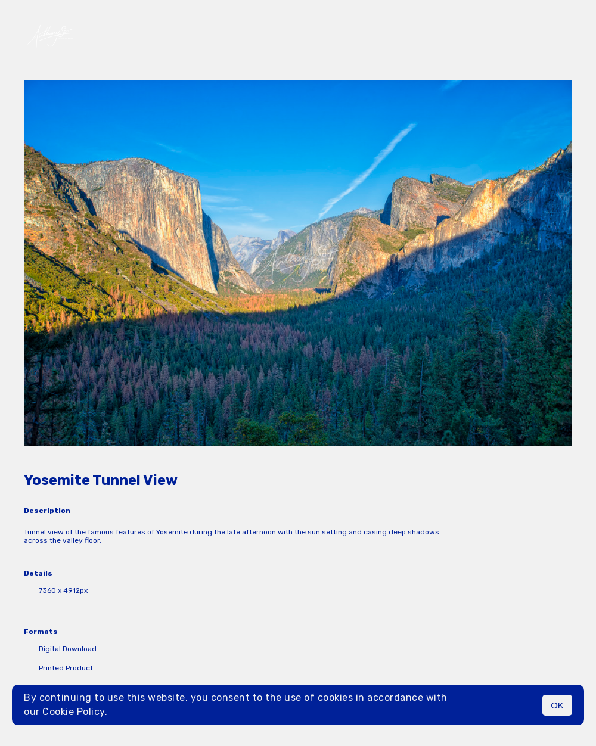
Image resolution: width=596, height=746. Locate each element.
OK (557, 705)
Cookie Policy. (74, 711)
